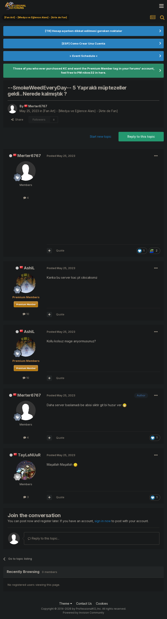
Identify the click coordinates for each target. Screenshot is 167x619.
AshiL (29, 268)
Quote (60, 250)
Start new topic (100, 136)
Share (17, 119)
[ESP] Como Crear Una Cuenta (83, 43)
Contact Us (84, 603)
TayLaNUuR (29, 455)
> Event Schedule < (84, 56)
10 (26, 314)
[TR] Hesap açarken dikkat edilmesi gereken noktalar (83, 31)
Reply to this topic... (43, 538)
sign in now (103, 521)
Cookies (102, 603)
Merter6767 (29, 155)
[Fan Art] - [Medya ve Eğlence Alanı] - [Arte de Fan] (80, 111)
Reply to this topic (141, 136)
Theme (65, 603)
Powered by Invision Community (83, 612)
